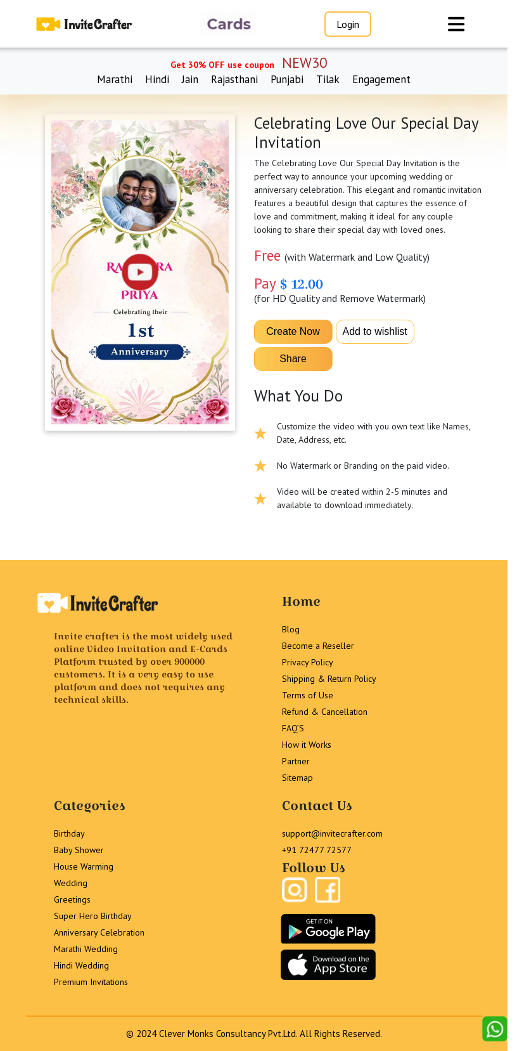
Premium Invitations (91, 982)
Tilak (328, 79)
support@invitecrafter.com (332, 833)
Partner (296, 761)
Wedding (70, 883)
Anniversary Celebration (99, 932)
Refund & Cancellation (324, 711)
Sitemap (297, 777)
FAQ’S (293, 728)
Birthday (69, 833)
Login (347, 24)
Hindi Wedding (81, 965)
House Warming (83, 866)
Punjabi (287, 79)
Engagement (381, 79)
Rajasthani (234, 79)
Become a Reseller (318, 645)
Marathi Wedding (86, 949)
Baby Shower (79, 850)
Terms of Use (307, 695)
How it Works (306, 744)
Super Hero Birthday (93, 916)
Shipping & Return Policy (329, 678)
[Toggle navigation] (456, 24)
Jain (190, 79)
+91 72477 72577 (317, 850)
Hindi (157, 79)
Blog (291, 629)
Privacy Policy (307, 662)
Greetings (72, 899)
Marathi (114, 79)
